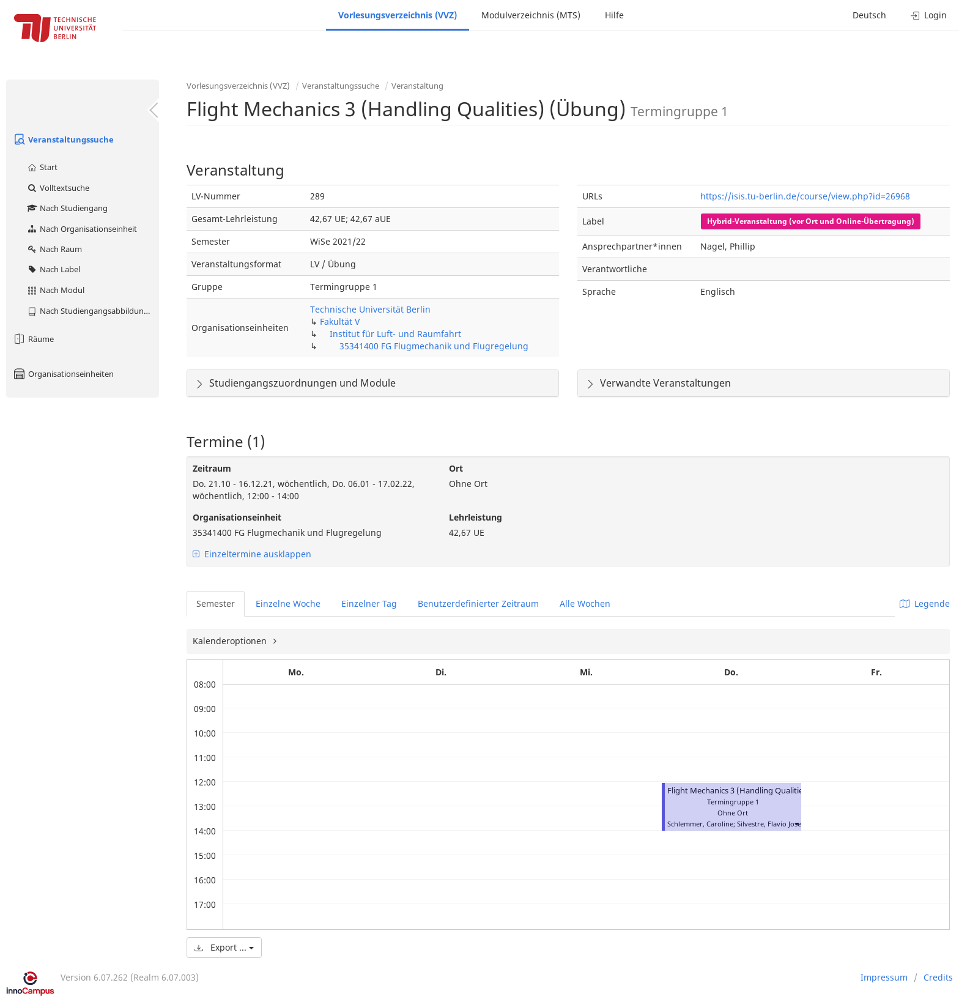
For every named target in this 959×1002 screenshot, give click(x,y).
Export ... (224, 947)
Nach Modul (55, 289)
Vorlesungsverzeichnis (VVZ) (397, 15)
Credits (938, 977)
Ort (456, 468)
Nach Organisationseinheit (81, 228)
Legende (925, 603)
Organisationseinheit (237, 517)
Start (41, 167)
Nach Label (53, 269)
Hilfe (614, 15)
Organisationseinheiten (63, 373)
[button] (796, 823)
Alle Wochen (585, 603)
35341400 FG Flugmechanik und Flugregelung (433, 346)
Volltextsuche (57, 187)
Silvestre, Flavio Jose (769, 823)
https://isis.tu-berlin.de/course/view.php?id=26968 (805, 196)
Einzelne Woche (288, 603)
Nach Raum (54, 248)
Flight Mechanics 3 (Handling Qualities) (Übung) (755, 790)
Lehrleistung (475, 517)
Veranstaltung (417, 85)
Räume (33, 338)
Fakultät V (340, 321)
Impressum (884, 977)
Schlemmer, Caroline (700, 823)
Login (929, 15)
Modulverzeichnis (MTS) (530, 15)
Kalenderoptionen (231, 641)
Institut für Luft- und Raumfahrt (395, 334)
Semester (215, 603)
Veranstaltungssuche (63, 139)
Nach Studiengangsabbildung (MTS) (92, 310)
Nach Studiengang (67, 207)
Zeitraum (212, 468)
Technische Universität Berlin (370, 309)
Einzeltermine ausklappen (252, 554)
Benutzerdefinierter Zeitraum (478, 603)
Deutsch (869, 15)
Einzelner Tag (369, 603)
